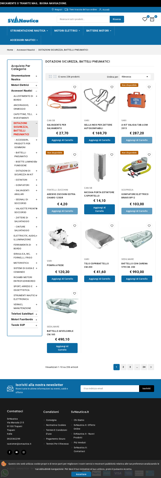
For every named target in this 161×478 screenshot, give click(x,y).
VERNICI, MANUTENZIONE (22, 306)
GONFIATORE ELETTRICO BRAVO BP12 (134, 196)
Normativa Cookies (56, 425)
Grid (50, 76)
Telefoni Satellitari (22, 313)
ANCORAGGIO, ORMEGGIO (21, 107)
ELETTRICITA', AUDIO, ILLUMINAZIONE (25, 237)
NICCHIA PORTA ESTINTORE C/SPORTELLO (99, 194)
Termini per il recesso (57, 444)
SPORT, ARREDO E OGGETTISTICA (23, 288)
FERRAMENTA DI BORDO (22, 247)
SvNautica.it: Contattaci (80, 449)
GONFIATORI (22, 185)
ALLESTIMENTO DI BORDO (23, 98)
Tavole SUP (18, 325)
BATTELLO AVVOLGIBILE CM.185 (60, 333)
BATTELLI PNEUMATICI (21, 154)
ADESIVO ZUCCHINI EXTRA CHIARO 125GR (61, 196)
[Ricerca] (90, 19)
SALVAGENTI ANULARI (21, 192)
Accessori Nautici (21, 90)
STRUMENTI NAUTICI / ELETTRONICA (25, 297)
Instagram (23, 452)
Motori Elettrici (20, 85)
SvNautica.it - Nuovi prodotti (84, 436)
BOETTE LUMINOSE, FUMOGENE (25, 163)
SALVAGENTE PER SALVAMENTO (56, 126)
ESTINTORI (21, 180)
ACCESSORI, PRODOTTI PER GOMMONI (22, 144)
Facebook (9, 452)
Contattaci (15, 411)
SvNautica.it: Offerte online (84, 427)
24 (144, 367)
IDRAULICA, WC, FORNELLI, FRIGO (23, 256)
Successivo (151, 367)
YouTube (16, 452)
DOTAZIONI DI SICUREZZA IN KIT (23, 172)
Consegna (51, 420)
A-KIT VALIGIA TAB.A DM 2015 (134, 126)
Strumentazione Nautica (20, 77)
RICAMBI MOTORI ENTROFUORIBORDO (25, 279)
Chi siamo (79, 420)
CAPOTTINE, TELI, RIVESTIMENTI (23, 116)
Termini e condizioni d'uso (56, 432)
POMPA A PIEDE (55, 265)
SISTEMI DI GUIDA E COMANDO (24, 270)
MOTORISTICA (21, 263)
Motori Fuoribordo (22, 319)
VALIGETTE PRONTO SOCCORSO (26, 210)
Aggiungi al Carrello (62, 140)
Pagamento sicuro (55, 439)
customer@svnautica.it (19, 444)
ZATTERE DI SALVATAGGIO (21, 219)
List (55, 76)
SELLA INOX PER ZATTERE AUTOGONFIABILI (98, 126)
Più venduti (80, 442)
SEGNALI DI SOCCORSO (21, 201)
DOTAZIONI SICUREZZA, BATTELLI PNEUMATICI (21, 129)
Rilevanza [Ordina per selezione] (135, 76)
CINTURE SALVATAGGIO (21, 228)
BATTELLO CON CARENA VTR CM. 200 (134, 265)
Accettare (81, 474)
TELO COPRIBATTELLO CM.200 (96, 265)
